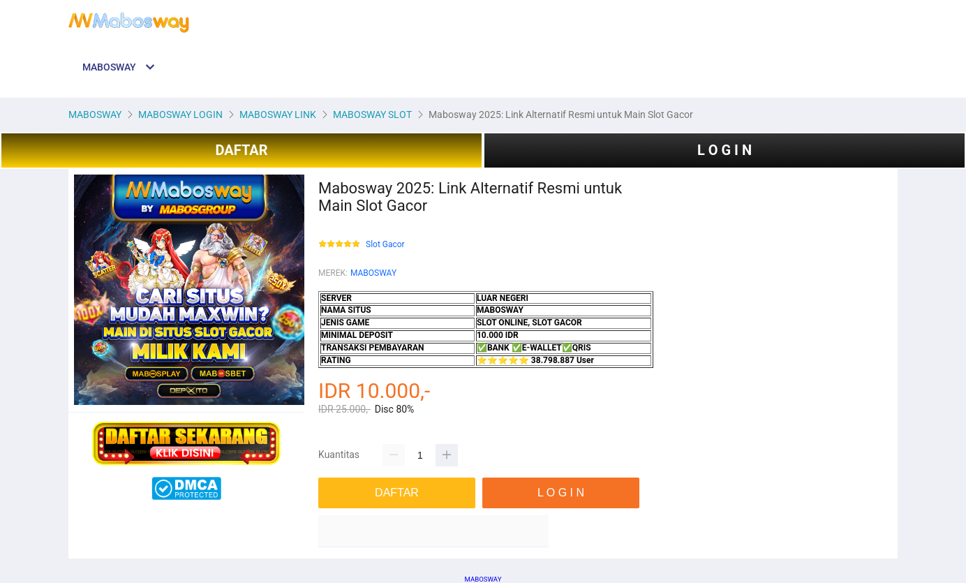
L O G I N (724, 150)
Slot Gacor (385, 244)
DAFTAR (241, 150)
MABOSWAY (373, 273)
